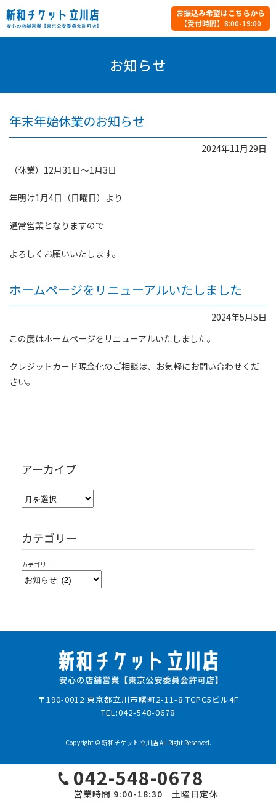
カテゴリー (37, 564)
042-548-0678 (146, 712)
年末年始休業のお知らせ (77, 121)
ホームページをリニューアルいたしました (125, 289)
